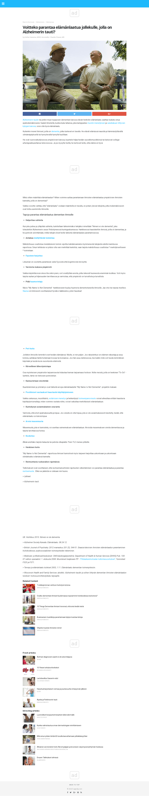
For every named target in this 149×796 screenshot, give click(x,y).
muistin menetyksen (96, 123)
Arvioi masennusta (34, 421)
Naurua (26, 291)
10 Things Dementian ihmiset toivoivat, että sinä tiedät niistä (60, 606)
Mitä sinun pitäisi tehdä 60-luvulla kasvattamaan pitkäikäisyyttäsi (62, 736)
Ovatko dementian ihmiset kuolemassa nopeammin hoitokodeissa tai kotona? (67, 596)
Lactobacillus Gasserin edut (47, 678)
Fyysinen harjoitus (34, 256)
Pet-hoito (30, 348)
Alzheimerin (40, 22)
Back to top (74, 785)
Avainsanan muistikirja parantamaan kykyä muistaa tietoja (60, 617)
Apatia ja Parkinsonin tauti (47, 700)
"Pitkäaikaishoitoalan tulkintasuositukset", (98, 559)
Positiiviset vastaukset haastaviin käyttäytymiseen (49, 392)
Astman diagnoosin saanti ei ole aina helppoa (54, 657)
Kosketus (30, 436)
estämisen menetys (57, 398)
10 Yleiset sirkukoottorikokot (48, 668)
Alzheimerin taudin (31, 120)
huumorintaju (36, 281)
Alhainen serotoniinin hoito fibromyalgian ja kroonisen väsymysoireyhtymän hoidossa (70, 747)
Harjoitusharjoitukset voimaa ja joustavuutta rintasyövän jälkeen (62, 689)
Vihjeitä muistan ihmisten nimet (49, 628)
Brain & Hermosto (28, 22)
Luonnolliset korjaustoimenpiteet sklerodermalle (55, 715)
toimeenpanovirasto (87, 398)
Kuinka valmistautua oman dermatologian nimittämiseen (59, 725)
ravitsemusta (28, 471)
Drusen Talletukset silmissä (47, 758)
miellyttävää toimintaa (44, 238)
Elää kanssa (50, 22)
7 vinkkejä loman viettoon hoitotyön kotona (53, 585)
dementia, (55, 131)
